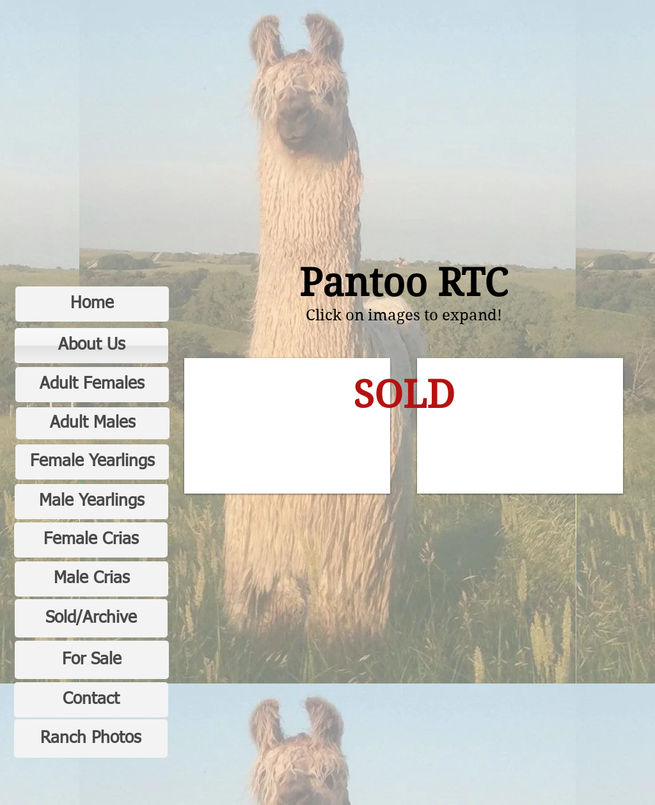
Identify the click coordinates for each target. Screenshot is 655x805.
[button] (287, 426)
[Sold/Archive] (91, 618)
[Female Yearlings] (92, 462)
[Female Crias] (91, 540)
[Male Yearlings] (91, 501)
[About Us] (91, 345)
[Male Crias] (91, 579)
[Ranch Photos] (91, 738)
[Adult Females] (92, 384)
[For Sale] (92, 660)
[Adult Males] (93, 423)
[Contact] (91, 699)
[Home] (92, 304)
